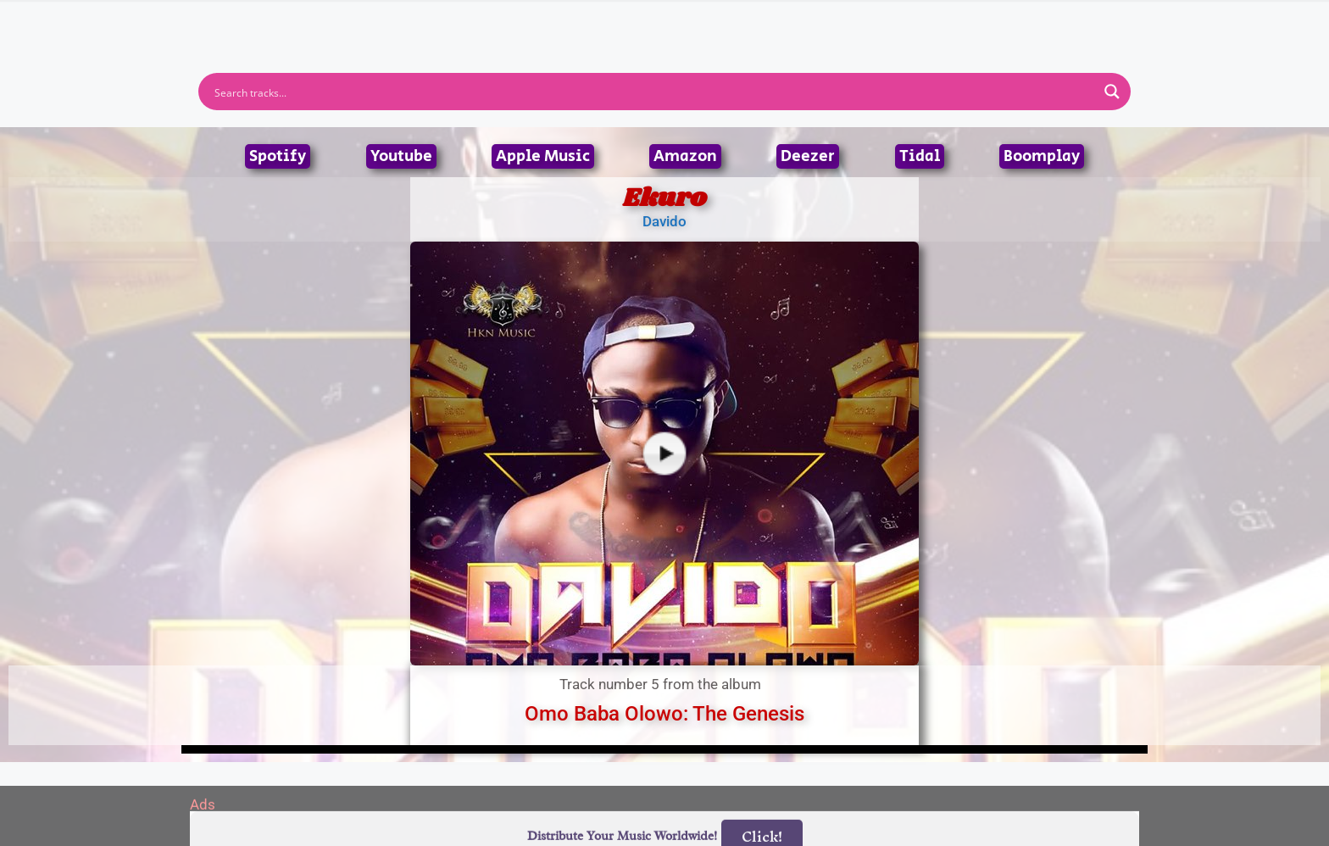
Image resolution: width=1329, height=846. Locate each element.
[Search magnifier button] (1112, 91)
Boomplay (1042, 156)
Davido (664, 221)
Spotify (277, 156)
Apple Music (543, 156)
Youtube (401, 156)
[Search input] (653, 91)
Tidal (919, 156)
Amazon (685, 156)
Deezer (808, 156)
